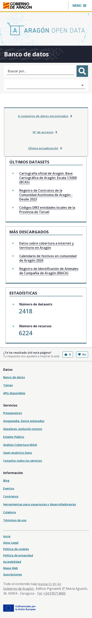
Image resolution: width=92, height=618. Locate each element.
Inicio (7, 536)
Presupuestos (12, 413)
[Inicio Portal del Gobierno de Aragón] (17, 5)
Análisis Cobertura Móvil (20, 445)
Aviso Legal (10, 543)
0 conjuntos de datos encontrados (45, 116)
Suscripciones (12, 574)
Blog (6, 480)
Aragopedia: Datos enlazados (23, 421)
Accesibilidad (12, 562)
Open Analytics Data (17, 453)
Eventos (8, 488)
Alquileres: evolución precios (22, 429)
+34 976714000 (54, 593)
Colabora (9, 512)
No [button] (82, 354)
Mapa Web (10, 568)
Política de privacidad (18, 555)
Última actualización (45, 148)
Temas (8, 385)
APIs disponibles (14, 393)
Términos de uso (14, 520)
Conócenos (10, 496)
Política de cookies (16, 549)
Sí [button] (67, 354)
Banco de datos (14, 377)
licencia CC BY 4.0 (49, 584)
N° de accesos (45, 132)
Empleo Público (13, 437)
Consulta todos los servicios (22, 461)
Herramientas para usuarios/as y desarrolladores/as (39, 504)
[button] (79, 5)
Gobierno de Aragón (18, 588)
